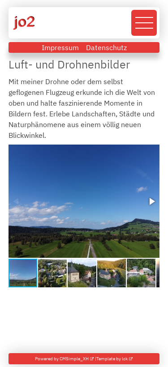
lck (125, 359)
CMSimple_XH (74, 359)
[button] (151, 201)
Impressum (60, 47)
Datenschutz (106, 47)
